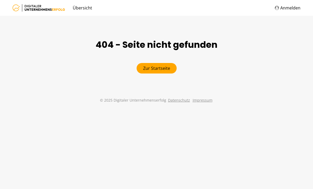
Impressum (203, 100)
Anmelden (287, 8)
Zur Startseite (156, 68)
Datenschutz (179, 100)
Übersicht (82, 8)
